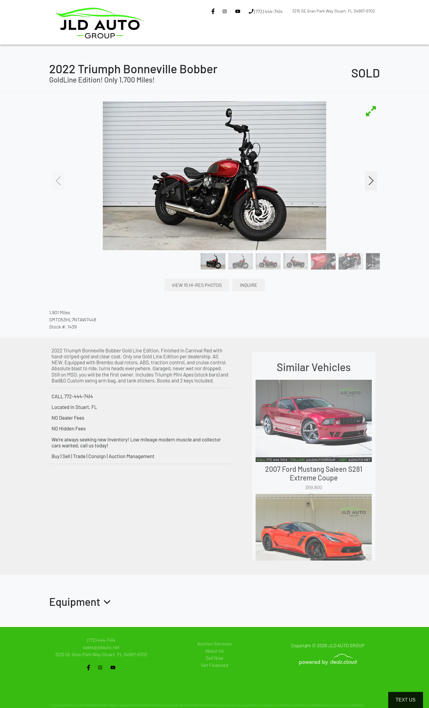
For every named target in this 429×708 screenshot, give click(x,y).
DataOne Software (140, 705)
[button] (217, 33)
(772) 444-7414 (266, 11)
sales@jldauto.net (101, 647)
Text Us (406, 699)
